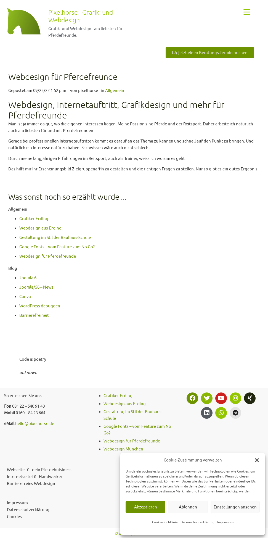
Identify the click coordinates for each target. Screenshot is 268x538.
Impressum (225, 522)
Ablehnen (188, 507)
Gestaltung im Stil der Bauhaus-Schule (55, 237)
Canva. (25, 296)
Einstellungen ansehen (235, 507)
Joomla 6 (27, 277)
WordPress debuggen (39, 306)
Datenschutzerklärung (197, 522)
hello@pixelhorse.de (34, 423)
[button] (257, 460)
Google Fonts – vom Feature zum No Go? (57, 246)
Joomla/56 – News (36, 287)
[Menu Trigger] (246, 11)
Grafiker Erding (33, 218)
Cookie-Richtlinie (165, 522)
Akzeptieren (145, 507)
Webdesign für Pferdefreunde (47, 256)
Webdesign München (123, 449)
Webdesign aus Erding (40, 228)
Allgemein (114, 90)
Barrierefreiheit (34, 315)
